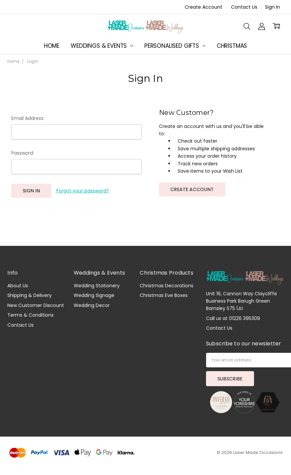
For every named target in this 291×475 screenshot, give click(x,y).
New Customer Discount (35, 305)
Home (51, 46)
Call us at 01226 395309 (233, 318)
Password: (22, 153)
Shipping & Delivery (29, 295)
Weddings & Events (102, 46)
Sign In (272, 7)
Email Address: (27, 118)
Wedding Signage (94, 295)
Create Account (203, 7)
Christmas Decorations (166, 285)
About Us (17, 285)
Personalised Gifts (174, 46)
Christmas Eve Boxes (164, 295)
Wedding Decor (92, 305)
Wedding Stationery (97, 285)
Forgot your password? (82, 190)
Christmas (232, 46)
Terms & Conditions (30, 315)
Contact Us (244, 7)
